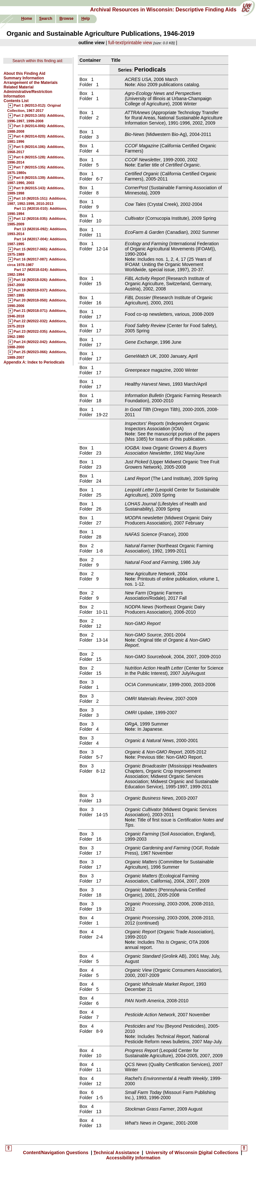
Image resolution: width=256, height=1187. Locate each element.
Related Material (19, 87)
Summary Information (24, 78)
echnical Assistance (117, 1152)
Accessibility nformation (133, 1157)
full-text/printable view (130, 42)
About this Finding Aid (24, 73)
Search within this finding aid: (37, 61)
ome (26, 18)
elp (85, 18)
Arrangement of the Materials (31, 82)
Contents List (16, 101)
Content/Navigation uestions (56, 1152)
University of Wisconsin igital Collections (191, 1152)
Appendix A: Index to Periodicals (34, 362)
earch (45, 18)
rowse (66, 18)
